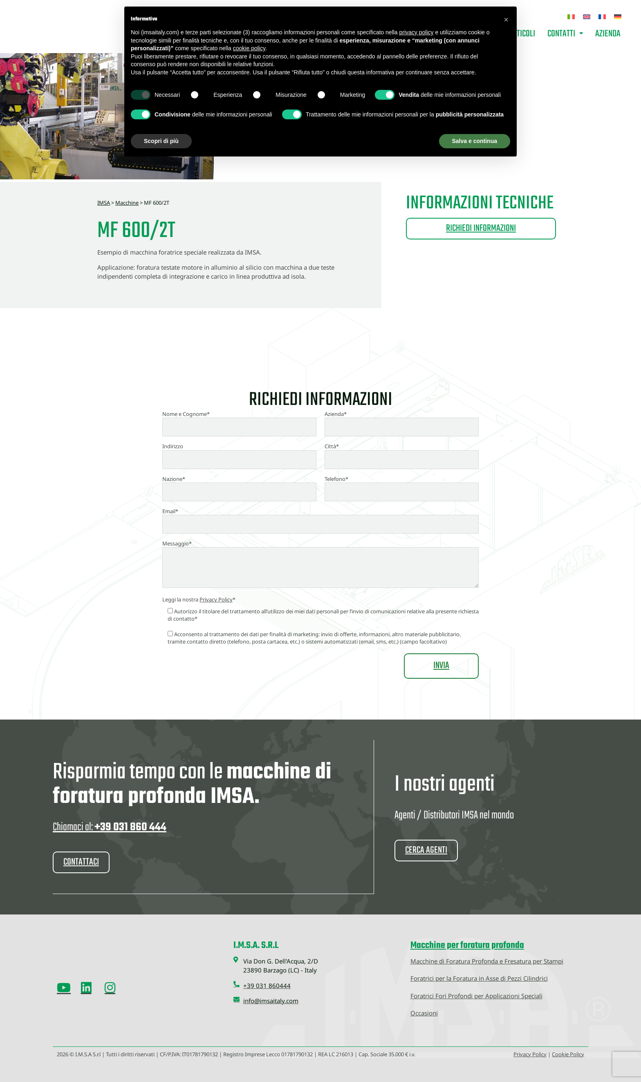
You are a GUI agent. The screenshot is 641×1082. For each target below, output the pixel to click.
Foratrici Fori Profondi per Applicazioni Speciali (476, 995)
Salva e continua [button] (474, 141)
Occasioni (424, 1012)
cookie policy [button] (249, 48)
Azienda (608, 34)
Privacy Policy (216, 599)
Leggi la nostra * (198, 599)
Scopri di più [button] (161, 141)
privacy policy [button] (416, 32)
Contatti (565, 34)
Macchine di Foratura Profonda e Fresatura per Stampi (486, 961)
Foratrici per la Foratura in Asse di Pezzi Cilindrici (479, 978)
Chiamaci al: (109, 827)
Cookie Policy (568, 1053)
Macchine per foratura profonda (467, 945)
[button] (506, 19)
